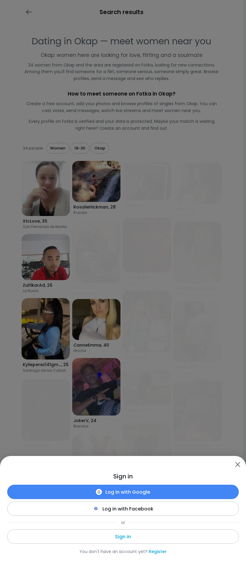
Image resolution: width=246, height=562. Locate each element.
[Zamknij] (238, 464)
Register (158, 552)
